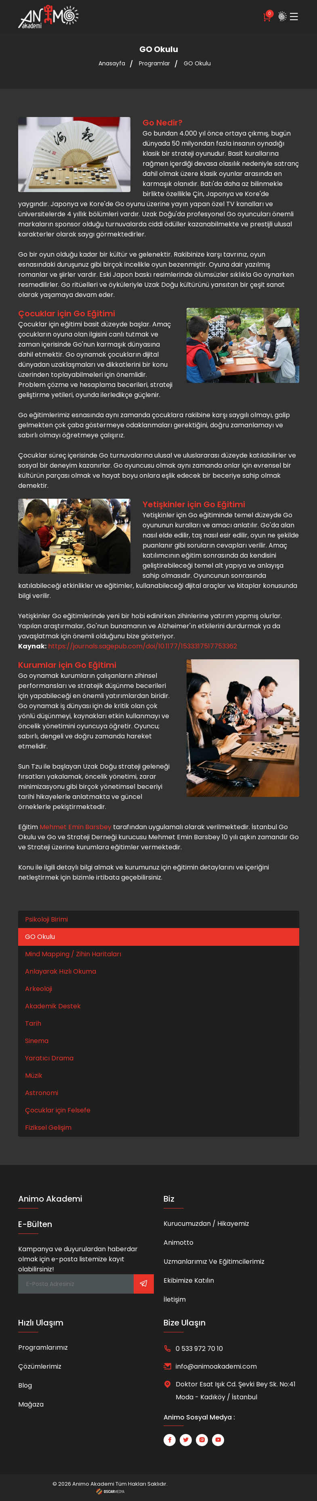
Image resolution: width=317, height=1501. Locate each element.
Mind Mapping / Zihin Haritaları (73, 954)
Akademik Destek (53, 1006)
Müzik (33, 1075)
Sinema (36, 1040)
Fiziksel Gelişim (48, 1127)
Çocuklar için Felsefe (57, 1110)
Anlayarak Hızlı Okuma (60, 971)
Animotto (178, 1242)
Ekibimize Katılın (189, 1280)
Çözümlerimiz (39, 1366)
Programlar (154, 63)
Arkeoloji (38, 988)
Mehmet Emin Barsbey (75, 827)
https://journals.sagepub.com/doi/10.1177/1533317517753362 (142, 646)
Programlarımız (43, 1347)
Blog (25, 1385)
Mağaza (31, 1404)
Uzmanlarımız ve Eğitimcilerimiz (214, 1261)
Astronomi (41, 1093)
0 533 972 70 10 (199, 1348)
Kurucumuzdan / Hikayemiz (206, 1223)
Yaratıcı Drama (49, 1058)
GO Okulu (197, 63)
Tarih (33, 1023)
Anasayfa (112, 63)
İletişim (175, 1299)
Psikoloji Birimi (46, 919)
